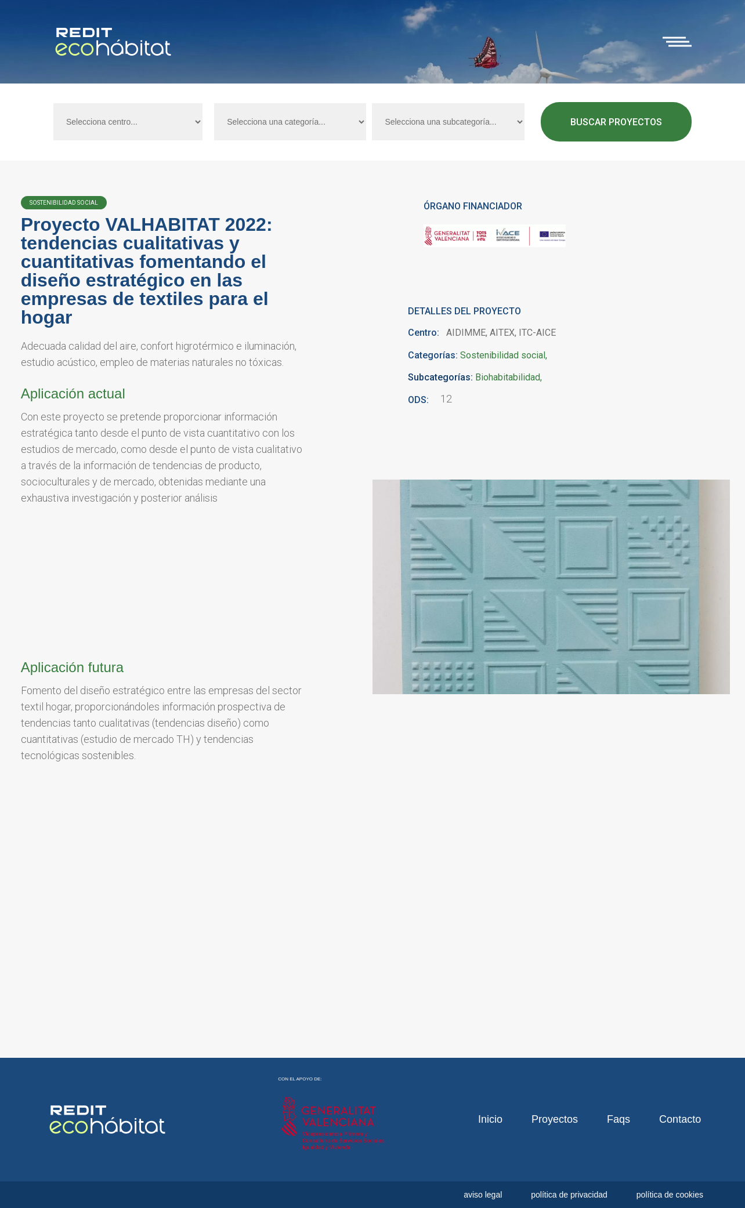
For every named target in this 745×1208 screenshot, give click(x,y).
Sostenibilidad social (502, 355)
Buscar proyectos (616, 122)
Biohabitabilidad (507, 377)
